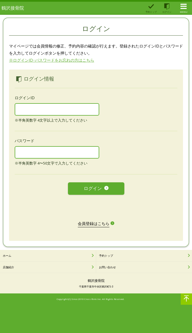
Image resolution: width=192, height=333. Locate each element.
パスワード (24, 140)
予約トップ (106, 256)
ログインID (25, 97)
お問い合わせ (107, 267)
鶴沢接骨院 (12, 8)
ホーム (7, 256)
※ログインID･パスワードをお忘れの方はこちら (51, 60)
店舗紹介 (8, 267)
